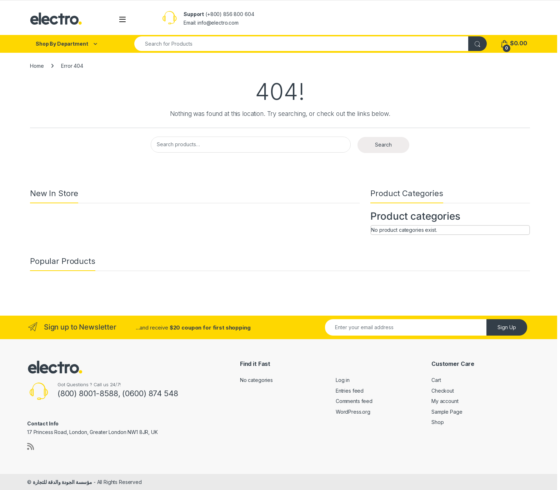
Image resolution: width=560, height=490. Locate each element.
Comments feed (354, 401)
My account (445, 401)
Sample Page (446, 412)
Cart (436, 380)
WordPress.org (353, 412)
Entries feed (350, 391)
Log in (343, 380)
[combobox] (301, 43)
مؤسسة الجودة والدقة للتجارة (62, 482)
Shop (437, 422)
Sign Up (507, 327)
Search (383, 145)
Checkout (442, 391)
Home (37, 66)
